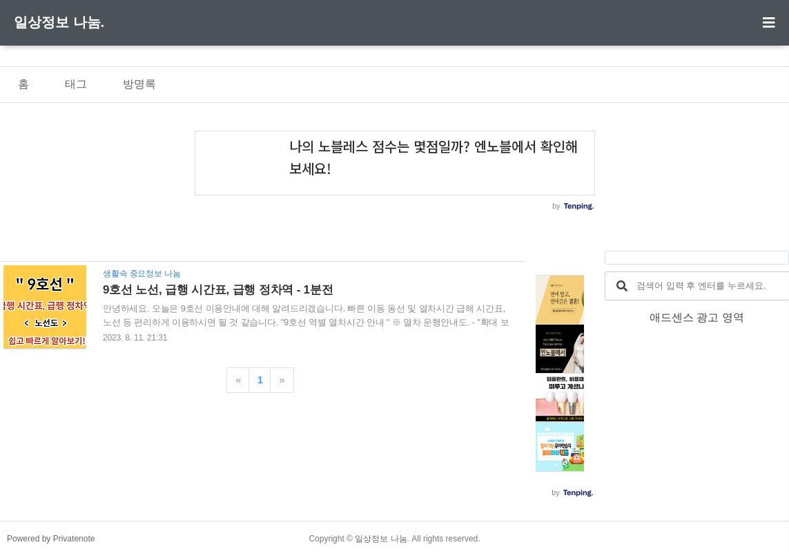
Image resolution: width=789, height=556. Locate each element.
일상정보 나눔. (59, 22)
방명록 (139, 84)
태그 (76, 84)
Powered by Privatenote (51, 539)
